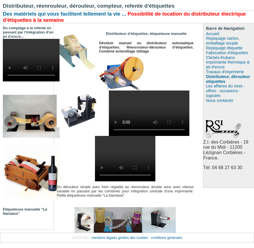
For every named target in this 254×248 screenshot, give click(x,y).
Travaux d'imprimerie (225, 72)
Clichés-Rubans (220, 57)
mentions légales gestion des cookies (120, 238)
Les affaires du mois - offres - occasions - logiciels (225, 91)
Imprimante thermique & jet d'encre (228, 64)
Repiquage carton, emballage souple (223, 40)
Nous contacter (220, 100)
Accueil (212, 33)
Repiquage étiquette (224, 48)
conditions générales (166, 238)
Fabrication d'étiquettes (227, 53)
